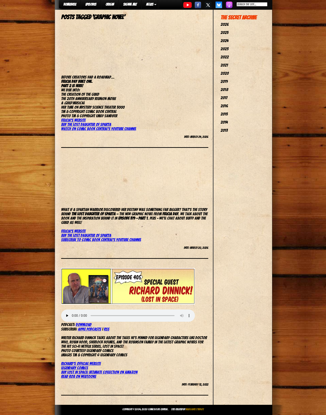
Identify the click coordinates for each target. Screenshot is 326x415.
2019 (224, 81)
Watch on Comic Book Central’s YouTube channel (98, 129)
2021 (224, 65)
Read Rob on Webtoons (78, 376)
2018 (224, 89)
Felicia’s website (73, 120)
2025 (224, 32)
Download (83, 324)
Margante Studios (195, 409)
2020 (225, 73)
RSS (106, 329)
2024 (224, 40)
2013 (224, 130)
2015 (224, 114)
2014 (224, 122)
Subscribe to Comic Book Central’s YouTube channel (101, 239)
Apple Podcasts (89, 329)
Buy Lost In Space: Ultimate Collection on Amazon (99, 372)
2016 (224, 106)
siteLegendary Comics (81, 365)
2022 (225, 57)
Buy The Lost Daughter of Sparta (86, 124)
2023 (224, 49)
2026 (225, 24)
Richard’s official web (78, 363)
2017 (224, 98)
